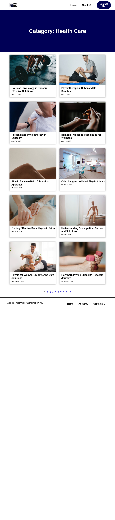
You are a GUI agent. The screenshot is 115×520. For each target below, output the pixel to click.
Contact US (99, 303)
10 (69, 292)
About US (86, 5)
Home (73, 5)
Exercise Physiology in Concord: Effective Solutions (29, 90)
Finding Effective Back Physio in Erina (33, 228)
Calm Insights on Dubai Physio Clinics (83, 181)
